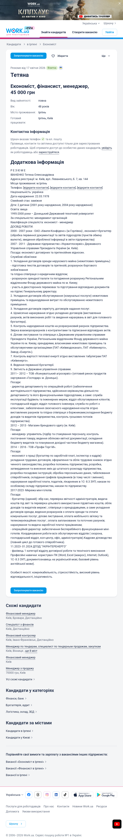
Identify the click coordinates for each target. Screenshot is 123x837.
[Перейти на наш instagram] (47, 795)
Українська (15, 795)
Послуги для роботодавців (23, 807)
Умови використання (36, 812)
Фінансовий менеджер (20, 614)
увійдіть (107, 147)
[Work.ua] (17, 32)
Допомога (12, 812)
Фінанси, (17, 699)
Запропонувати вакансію (30, 56)
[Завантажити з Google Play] (106, 795)
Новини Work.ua (82, 807)
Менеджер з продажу (20, 669)
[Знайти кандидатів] (54, 32)
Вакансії (18, 775)
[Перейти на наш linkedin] (56, 795)
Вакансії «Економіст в (27, 762)
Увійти (109, 32)
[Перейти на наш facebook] (28, 795)
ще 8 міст (31, 651)
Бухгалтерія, (19, 705)
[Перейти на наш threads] (37, 795)
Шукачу (110, 23)
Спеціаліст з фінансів (20, 625)
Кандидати (20, 731)
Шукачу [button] (16, 821)
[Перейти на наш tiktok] (65, 795)
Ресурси (101, 807)
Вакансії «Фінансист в (27, 769)
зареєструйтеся (49, 152)
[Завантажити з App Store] (82, 795)
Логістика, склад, (22, 712)
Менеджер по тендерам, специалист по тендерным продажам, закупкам (53, 647)
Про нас (49, 807)
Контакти (63, 807)
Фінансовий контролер (21, 636)
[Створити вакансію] (85, 32)
